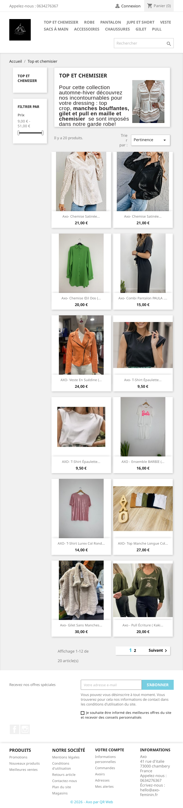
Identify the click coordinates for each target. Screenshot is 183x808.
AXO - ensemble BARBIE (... (143, 461)
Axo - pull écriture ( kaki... (142, 625)
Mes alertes (104, 786)
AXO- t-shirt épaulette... (81, 461)
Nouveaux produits (24, 763)
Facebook (14, 729)
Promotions (18, 757)
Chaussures (117, 29)
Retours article (64, 774)
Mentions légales (66, 757)
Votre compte (109, 749)
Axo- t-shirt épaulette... (143, 380)
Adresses (102, 780)
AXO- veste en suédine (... (81, 380)
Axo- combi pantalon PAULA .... (142, 298)
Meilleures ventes (23, 769)
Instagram (25, 729)
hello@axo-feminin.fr (150, 792)
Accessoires (86, 29)
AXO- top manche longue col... (143, 543)
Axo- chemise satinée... (81, 216)
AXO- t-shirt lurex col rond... (81, 543)
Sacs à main (56, 29)
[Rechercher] (144, 43)
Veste (165, 22)
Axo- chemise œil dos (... (81, 298)
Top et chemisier (61, 22)
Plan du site (61, 787)
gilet (141, 29)
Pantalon (110, 22)
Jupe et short (140, 22)
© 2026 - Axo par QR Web (91, 801)
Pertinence (151, 140)
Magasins (60, 793)
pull (157, 29)
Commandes (105, 768)
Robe (89, 22)
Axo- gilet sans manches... (81, 625)
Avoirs (100, 774)
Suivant (159, 651)
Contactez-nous (64, 780)
